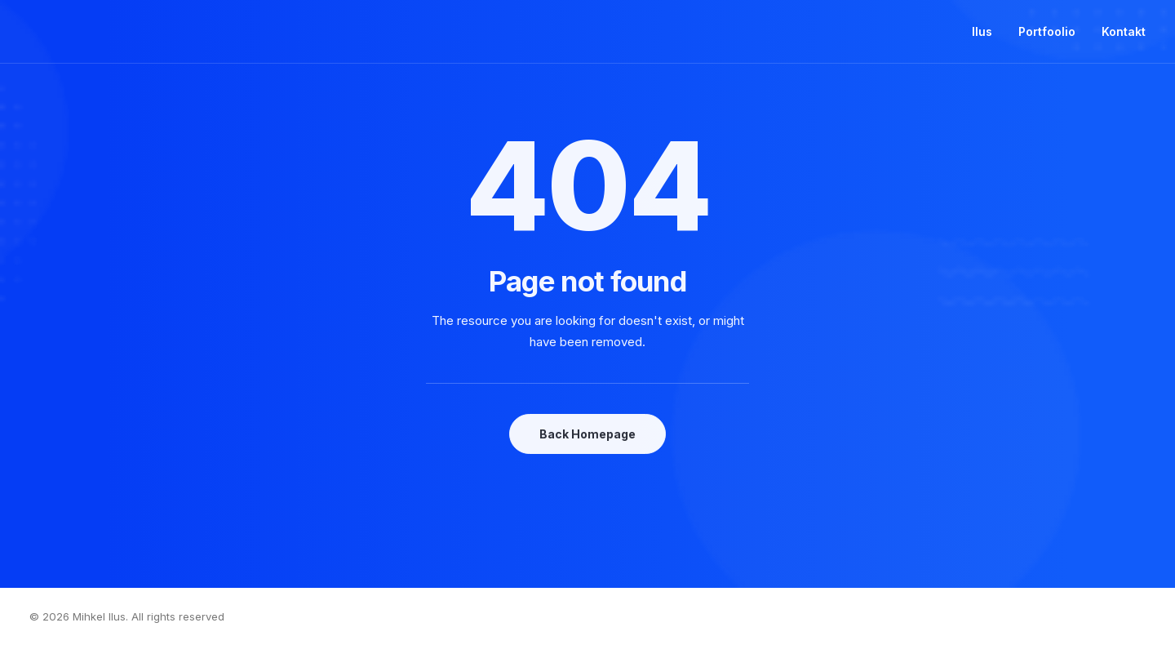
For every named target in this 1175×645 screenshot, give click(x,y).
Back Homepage (587, 434)
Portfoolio (1046, 31)
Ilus (982, 31)
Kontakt (1124, 31)
